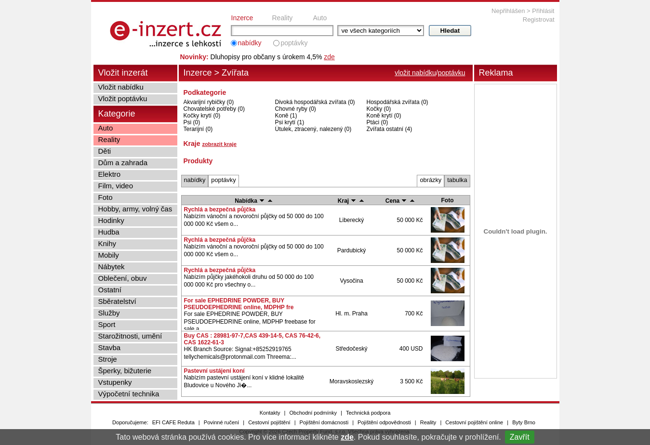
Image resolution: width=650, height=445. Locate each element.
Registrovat (539, 19)
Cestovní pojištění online (474, 422)
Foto (105, 197)
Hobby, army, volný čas (135, 209)
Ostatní (109, 290)
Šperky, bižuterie (125, 370)
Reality (282, 18)
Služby (109, 313)
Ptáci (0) (377, 122)
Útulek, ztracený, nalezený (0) (313, 129)
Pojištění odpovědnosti (384, 422)
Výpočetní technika (128, 394)
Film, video (115, 186)
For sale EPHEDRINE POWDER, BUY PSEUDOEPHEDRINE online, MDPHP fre (239, 304)
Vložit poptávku (122, 98)
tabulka (457, 179)
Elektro (109, 174)
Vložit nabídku (121, 87)
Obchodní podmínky (313, 413)
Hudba (108, 232)
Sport (107, 324)
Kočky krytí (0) (202, 115)
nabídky (250, 43)
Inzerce (242, 18)
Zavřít (520, 437)
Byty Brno (523, 422)
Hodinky (111, 220)
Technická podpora (368, 413)
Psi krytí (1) (290, 122)
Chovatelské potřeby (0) (214, 108)
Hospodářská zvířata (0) (397, 102)
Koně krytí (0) (384, 115)
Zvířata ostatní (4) (389, 129)
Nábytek (111, 266)
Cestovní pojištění (269, 422)
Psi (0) (192, 122)
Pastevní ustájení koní (214, 370)
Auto (320, 18)
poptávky (293, 43)
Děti (104, 151)
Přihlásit (543, 10)
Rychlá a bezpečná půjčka (220, 209)
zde (347, 437)
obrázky (430, 179)
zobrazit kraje (219, 144)
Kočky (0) (379, 108)
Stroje (107, 359)
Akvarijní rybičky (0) (209, 102)
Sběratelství (117, 301)
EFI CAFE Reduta (173, 422)
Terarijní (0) (198, 129)
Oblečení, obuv (122, 278)
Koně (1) (286, 115)
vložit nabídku (415, 73)
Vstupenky (115, 382)
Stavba (109, 347)
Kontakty (270, 413)
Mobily (108, 255)
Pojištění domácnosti (324, 422)
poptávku (451, 73)
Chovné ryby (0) (295, 108)
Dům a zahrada (123, 162)
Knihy (107, 243)
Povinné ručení (221, 422)
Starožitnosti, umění (130, 336)
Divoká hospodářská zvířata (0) (315, 102)
